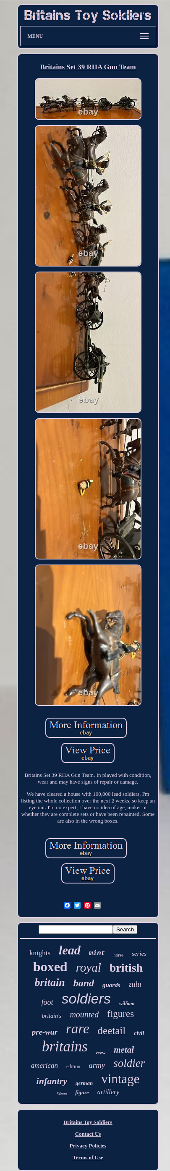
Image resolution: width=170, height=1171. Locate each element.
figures (120, 1014)
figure (82, 1092)
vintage (120, 1079)
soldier (129, 1063)
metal (124, 1050)
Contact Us (88, 1134)
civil (139, 1033)
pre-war (45, 1031)
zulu (135, 984)
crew (100, 1052)
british (126, 967)
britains (65, 1046)
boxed (50, 966)
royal (88, 967)
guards (111, 985)
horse (118, 954)
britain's (52, 1016)
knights (39, 953)
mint (97, 953)
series (139, 953)
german (84, 1083)
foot (47, 1002)
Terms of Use (88, 1157)
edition (73, 1066)
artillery (108, 1091)
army (97, 1065)
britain (49, 982)
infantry (52, 1081)
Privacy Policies (88, 1145)
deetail (112, 1030)
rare (77, 1028)
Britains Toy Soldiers (87, 1122)
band (83, 983)
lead (70, 950)
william (127, 1003)
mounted (84, 1014)
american (44, 1065)
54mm (62, 1093)
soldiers (86, 998)
